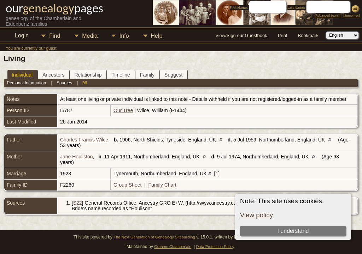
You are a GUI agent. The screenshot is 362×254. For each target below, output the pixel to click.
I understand (293, 231)
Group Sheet (127, 185)
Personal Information (26, 82)
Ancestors (53, 75)
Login (22, 35)
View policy (256, 215)
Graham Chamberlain (172, 246)
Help (157, 36)
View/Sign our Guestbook (241, 35)
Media (90, 36)
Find (54, 36)
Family (147, 75)
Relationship (87, 75)
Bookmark (308, 35)
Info (124, 36)
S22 (77, 203)
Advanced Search (328, 15)
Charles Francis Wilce (84, 140)
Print (282, 35)
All (84, 82)
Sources (64, 82)
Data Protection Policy (215, 246)
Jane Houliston (76, 156)
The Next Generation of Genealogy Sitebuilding (154, 237)
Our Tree (123, 110)
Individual (22, 75)
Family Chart (162, 185)
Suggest (173, 75)
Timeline (120, 75)
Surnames (351, 15)
